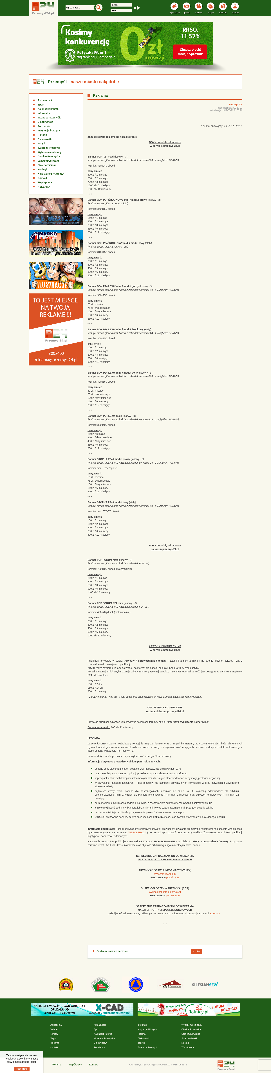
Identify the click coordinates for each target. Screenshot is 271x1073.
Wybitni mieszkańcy (50, 152)
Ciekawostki (45, 139)
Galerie (53, 1029)
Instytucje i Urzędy (49, 130)
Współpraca (45, 182)
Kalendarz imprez (48, 108)
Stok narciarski (47, 165)
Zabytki (42, 143)
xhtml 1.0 (177, 1065)
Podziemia (44, 126)
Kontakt (42, 178)
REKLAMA (44, 186)
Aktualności (45, 100)
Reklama (54, 1042)
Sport (41, 104)
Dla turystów (45, 121)
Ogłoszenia (56, 1024)
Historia (42, 134)
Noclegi (42, 169)
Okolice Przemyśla (49, 156)
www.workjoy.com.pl (165, 873)
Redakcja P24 (235, 104)
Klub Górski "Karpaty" (51, 173)
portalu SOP (173, 895)
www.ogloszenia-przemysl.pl (165, 891)
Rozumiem (21, 1069)
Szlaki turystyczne (48, 160)
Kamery (54, 1033)
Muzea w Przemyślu (49, 117)
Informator (44, 113)
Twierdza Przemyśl (49, 147)
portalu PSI (172, 877)
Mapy (53, 1038)
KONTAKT (216, 913)
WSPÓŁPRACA (137, 832)
